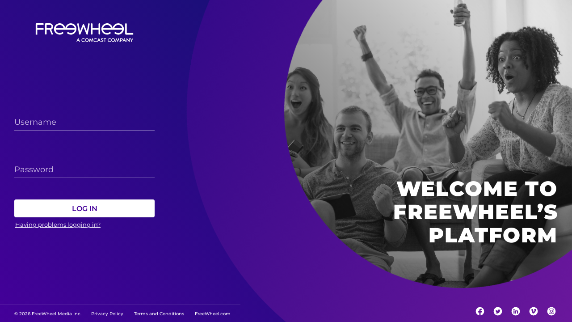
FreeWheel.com (213, 314)
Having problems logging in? (58, 224)
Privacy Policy (107, 314)
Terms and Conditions (159, 314)
